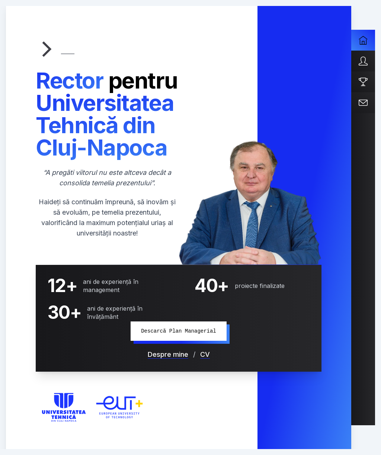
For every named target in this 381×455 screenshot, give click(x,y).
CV (205, 354)
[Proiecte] (363, 81)
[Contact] (363, 102)
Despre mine (168, 354)
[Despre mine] (363, 61)
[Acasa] (363, 40)
